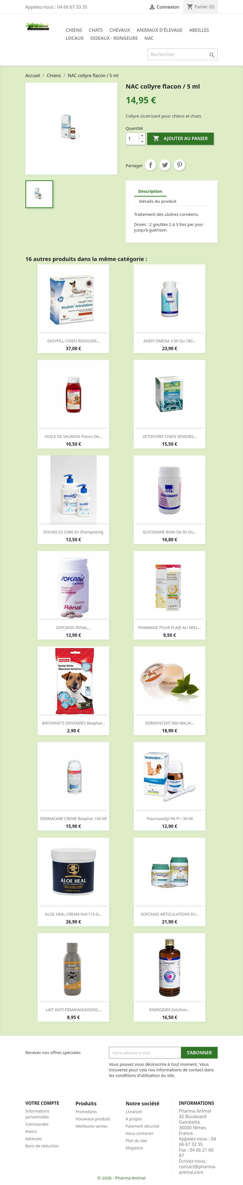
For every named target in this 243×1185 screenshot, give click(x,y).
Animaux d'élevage (160, 30)
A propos (134, 1118)
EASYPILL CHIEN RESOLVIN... (73, 340)
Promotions (86, 1111)
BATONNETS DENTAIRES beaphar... (73, 723)
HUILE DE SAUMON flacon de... (73, 436)
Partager (150, 164)
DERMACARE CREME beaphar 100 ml (73, 818)
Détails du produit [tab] (157, 201)
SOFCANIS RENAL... (73, 627)
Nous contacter (140, 1133)
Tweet (165, 164)
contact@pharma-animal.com (197, 1169)
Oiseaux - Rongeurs (114, 38)
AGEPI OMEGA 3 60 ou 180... (170, 340)
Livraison (134, 1111)
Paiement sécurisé (142, 1126)
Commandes (36, 1124)
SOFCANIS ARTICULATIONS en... (169, 914)
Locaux (75, 38)
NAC (149, 38)
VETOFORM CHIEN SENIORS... (169, 436)
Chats (96, 30)
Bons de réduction (42, 1146)
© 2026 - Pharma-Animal (122, 1178)
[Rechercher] (183, 54)
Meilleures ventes (92, 1126)
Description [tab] (150, 191)
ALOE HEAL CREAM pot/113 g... (73, 914)
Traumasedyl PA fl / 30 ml (169, 818)
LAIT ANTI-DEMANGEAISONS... (73, 1009)
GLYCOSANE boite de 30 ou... (169, 532)
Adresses (33, 1138)
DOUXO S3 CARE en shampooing (73, 532)
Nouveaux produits (93, 1118)
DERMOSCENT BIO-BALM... (169, 723)
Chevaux (120, 30)
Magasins (134, 1147)
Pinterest (179, 164)
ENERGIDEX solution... (169, 1009)
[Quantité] (132, 139)
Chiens (74, 30)
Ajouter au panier (180, 138)
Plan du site (136, 1140)
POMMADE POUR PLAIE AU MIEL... (169, 627)
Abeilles (199, 30)
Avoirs (31, 1131)
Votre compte (42, 1103)
